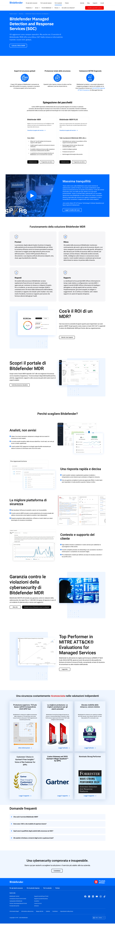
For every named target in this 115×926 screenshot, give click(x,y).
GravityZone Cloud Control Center (18, 901)
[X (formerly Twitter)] (89, 899)
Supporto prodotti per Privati (41, 898)
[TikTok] (104, 899)
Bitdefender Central (14, 898)
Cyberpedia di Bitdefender (16, 903)
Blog (88, 3)
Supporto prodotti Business (41, 901)
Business (21, 13)
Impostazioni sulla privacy (66, 914)
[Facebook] (85, 899)
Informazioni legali (14, 914)
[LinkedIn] (93, 899)
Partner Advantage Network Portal (18, 906)
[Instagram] (101, 899)
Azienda (48, 914)
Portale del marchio (14, 908)
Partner (57, 890)
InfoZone (36, 908)
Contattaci (55, 914)
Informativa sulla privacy (27, 914)
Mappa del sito (39, 914)
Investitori (36, 903)
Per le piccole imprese (33, 890)
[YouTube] (97, 899)
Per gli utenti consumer (16, 890)
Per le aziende (47, 890)
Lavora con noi (38, 906)
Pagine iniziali (13, 13)
